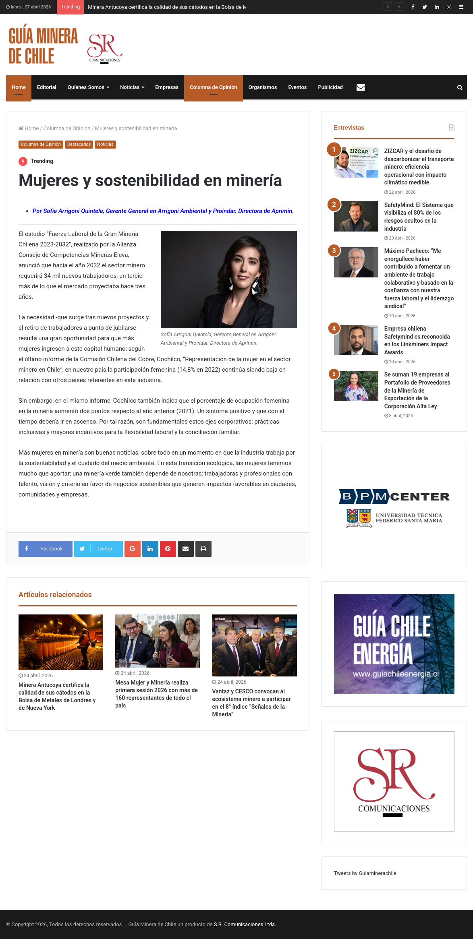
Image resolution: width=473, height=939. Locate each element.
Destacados (79, 144)
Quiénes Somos (86, 87)
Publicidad (330, 87)
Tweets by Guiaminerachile (365, 873)
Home (19, 87)
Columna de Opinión (213, 87)
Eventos (297, 87)
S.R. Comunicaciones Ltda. (245, 924)
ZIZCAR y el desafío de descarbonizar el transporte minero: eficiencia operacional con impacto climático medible (419, 167)
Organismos (263, 87)
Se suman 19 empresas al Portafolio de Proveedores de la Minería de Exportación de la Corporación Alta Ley (417, 390)
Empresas (166, 87)
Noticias (129, 87)
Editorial (46, 87)
